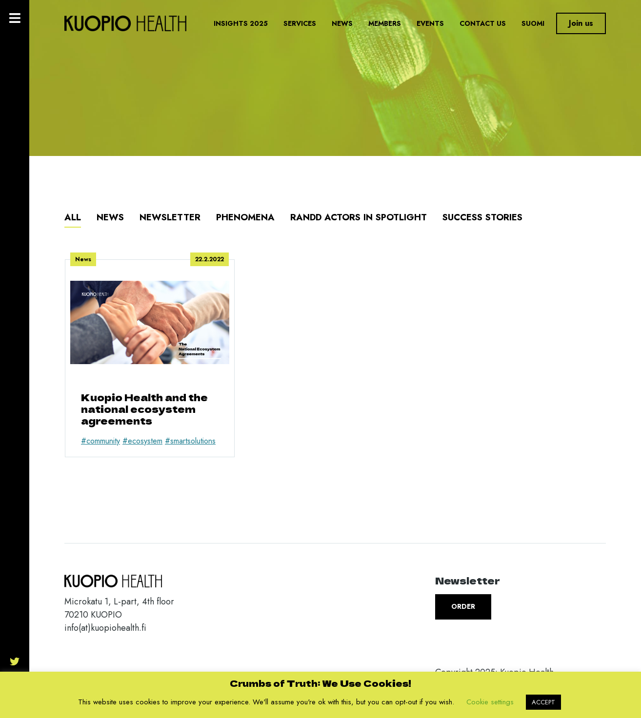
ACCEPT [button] (543, 702)
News (342, 23)
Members (384, 23)
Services (299, 23)
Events (430, 23)
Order (463, 606)
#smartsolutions (190, 440)
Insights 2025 (241, 23)
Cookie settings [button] (490, 702)
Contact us (483, 23)
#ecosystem (142, 440)
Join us (581, 23)
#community (100, 440)
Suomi (532, 23)
